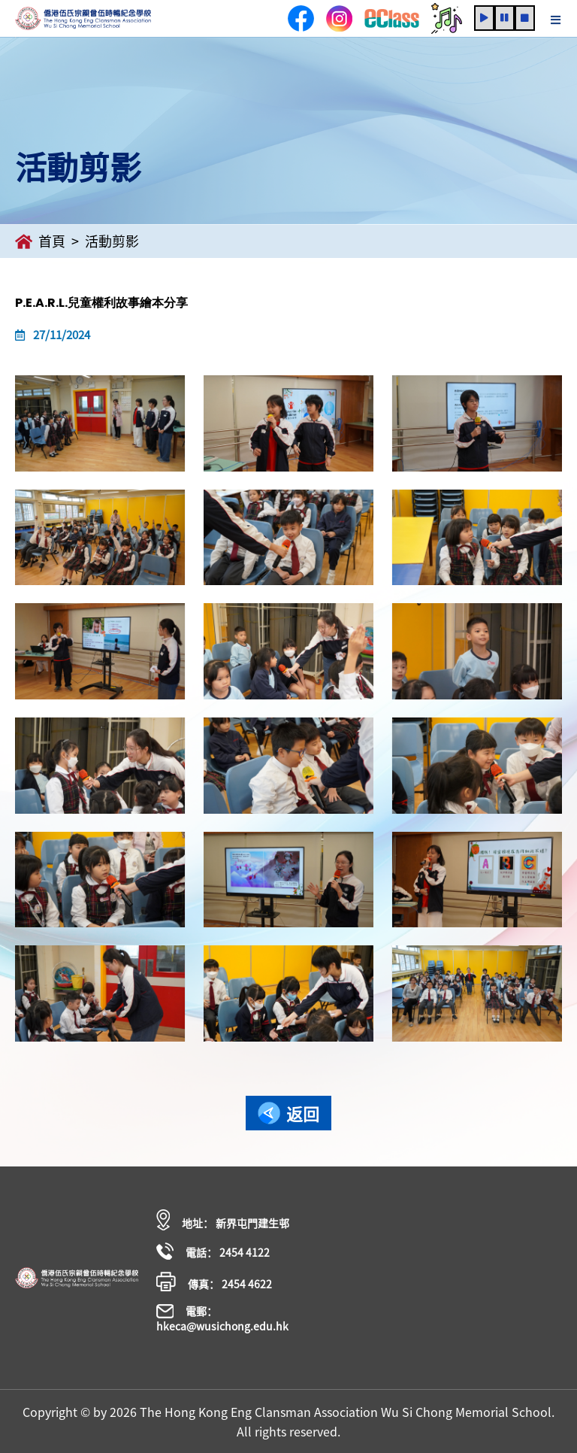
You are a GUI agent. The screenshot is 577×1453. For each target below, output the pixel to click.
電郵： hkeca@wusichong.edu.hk (222, 1318)
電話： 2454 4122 (213, 1251)
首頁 (40, 241)
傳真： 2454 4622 (214, 1281)
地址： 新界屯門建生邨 (222, 1219)
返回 (288, 1113)
